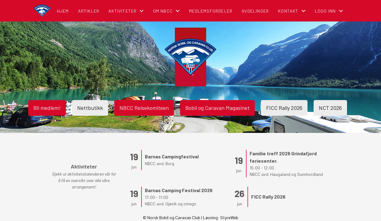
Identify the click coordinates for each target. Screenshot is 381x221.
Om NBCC (166, 11)
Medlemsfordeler (210, 11)
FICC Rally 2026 (284, 107)
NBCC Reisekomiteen (144, 107)
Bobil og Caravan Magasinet (217, 107)
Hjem (63, 11)
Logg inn (329, 11)
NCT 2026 (330, 107)
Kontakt (292, 11)
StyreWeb (229, 217)
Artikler (89, 11)
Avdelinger (255, 11)
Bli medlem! (47, 107)
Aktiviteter (126, 11)
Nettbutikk (90, 107)
